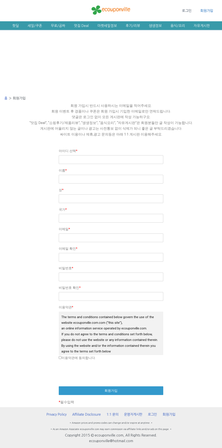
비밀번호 (66, 268)
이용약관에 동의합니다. (77, 358)
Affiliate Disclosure (89, 414)
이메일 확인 (68, 249)
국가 (63, 210)
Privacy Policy (59, 414)
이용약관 (66, 307)
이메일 (64, 229)
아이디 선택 (68, 151)
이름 (63, 170)
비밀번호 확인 (70, 288)
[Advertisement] (111, 63)
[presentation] (111, 373)
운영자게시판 (134, 414)
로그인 (189, 10)
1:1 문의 (114, 414)
